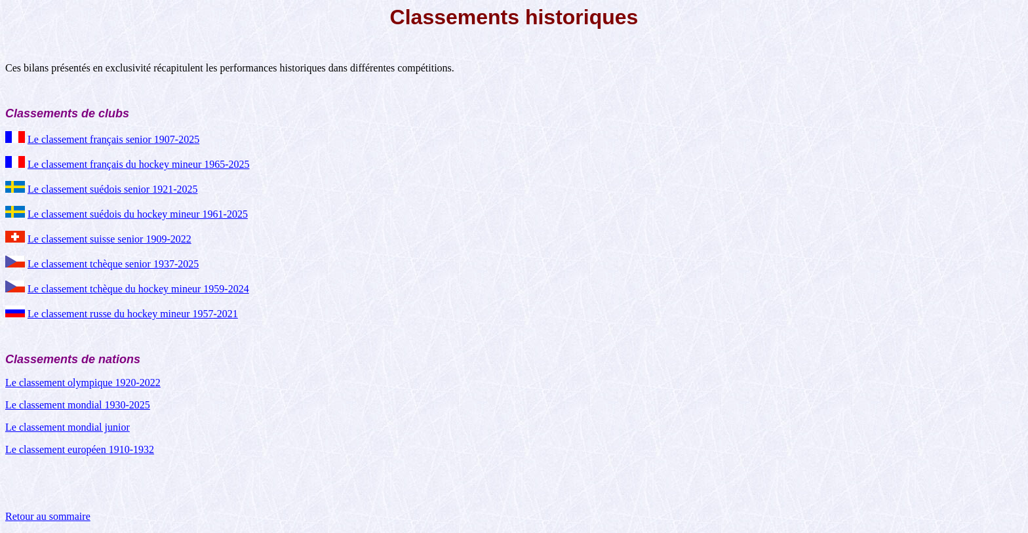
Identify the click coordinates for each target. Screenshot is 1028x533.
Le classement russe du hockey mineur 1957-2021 (133, 313)
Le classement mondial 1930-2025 (77, 404)
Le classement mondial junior (67, 427)
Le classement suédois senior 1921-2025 (113, 189)
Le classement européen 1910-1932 (79, 449)
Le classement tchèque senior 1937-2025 (113, 263)
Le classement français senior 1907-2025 (113, 139)
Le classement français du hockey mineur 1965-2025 (139, 164)
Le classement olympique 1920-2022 (83, 382)
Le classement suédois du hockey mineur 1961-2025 (138, 214)
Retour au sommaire (47, 516)
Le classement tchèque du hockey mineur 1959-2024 (138, 288)
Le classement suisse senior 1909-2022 (109, 239)
